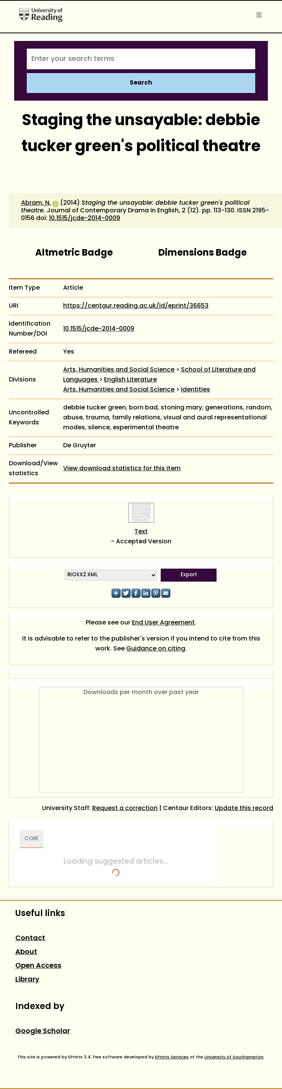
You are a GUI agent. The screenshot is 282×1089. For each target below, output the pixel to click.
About (26, 952)
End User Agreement (163, 623)
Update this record (244, 808)
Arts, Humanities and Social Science (118, 370)
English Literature (130, 380)
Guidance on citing (155, 649)
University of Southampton (234, 1057)
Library (27, 980)
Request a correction (125, 808)
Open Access (38, 966)
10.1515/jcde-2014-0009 (84, 218)
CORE (31, 839)
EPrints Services (172, 1057)
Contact (30, 938)
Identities (195, 390)
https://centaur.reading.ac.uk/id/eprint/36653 (136, 306)
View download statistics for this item (122, 469)
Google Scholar (42, 1031)
